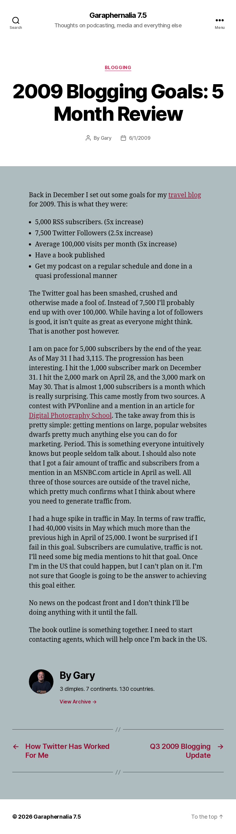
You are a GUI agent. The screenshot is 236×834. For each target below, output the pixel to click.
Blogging (118, 67)
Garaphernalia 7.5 (118, 15)
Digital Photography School (70, 416)
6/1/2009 (140, 138)
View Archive (78, 702)
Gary (106, 138)
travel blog (184, 195)
